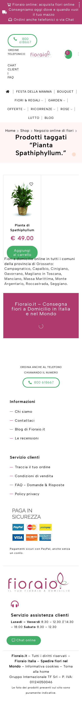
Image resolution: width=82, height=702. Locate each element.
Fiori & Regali (29, 100)
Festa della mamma (34, 92)
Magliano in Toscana (43, 274)
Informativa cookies (42, 666)
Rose (66, 109)
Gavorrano (13, 274)
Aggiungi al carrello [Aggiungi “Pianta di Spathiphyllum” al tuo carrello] (22, 252)
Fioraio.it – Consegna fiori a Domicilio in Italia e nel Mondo (41, 309)
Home (10, 130)
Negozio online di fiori (54, 130)
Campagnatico (17, 269)
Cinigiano (59, 269)
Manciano (12, 279)
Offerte (16, 109)
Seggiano (58, 284)
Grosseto (45, 264)
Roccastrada (37, 284)
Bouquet (65, 92)
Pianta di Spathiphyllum (22, 227)
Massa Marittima (38, 279)
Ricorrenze (43, 109)
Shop (24, 130)
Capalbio (41, 269)
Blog (49, 118)
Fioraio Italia (25, 661)
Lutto (33, 118)
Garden (56, 100)
